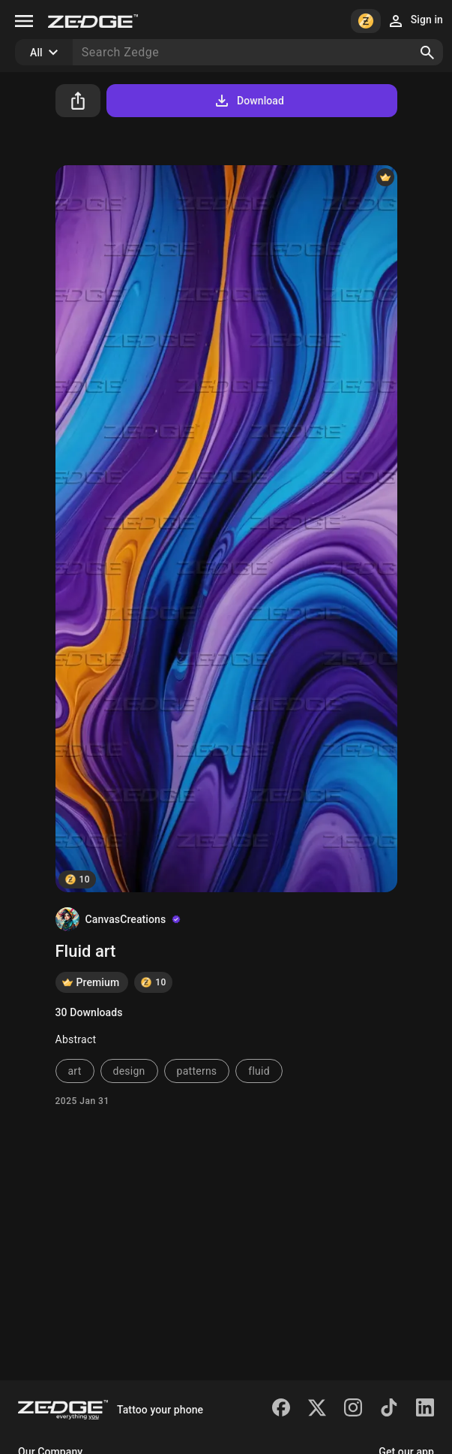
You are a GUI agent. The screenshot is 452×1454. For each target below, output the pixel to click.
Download (248, 101)
